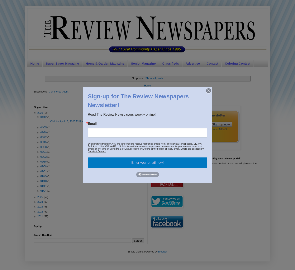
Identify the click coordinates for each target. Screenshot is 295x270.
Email (92, 123)
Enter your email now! (147, 162)
